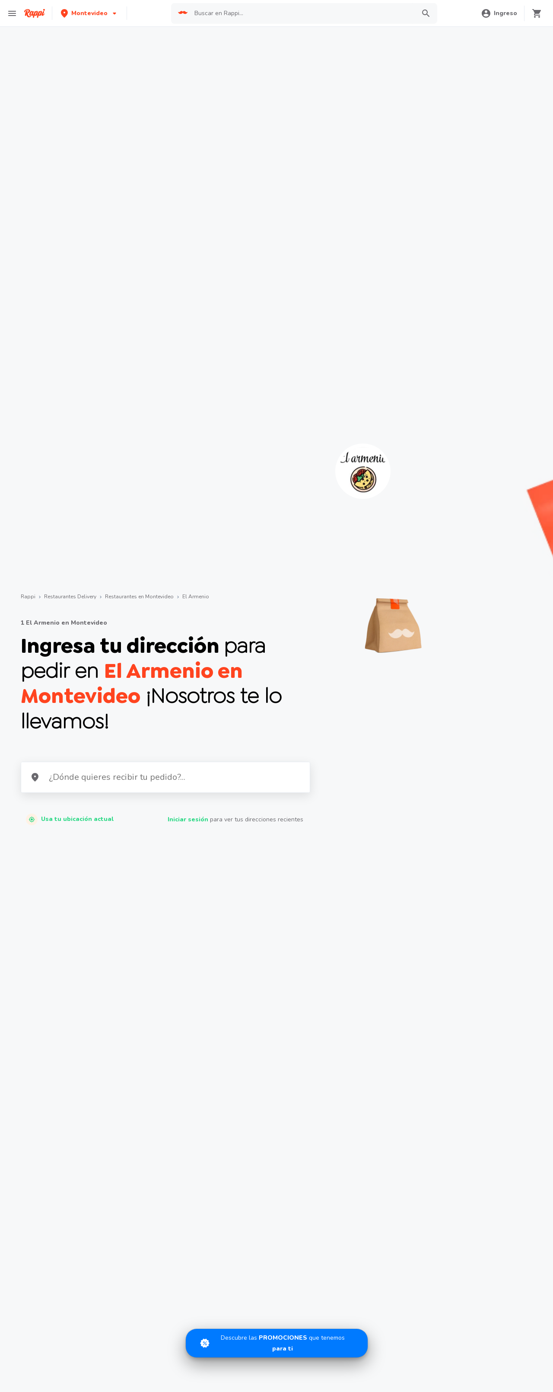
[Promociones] (277, 1343)
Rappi (28, 596)
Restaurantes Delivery (70, 596)
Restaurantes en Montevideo (139, 596)
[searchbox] (302, 13)
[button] (89, 13)
